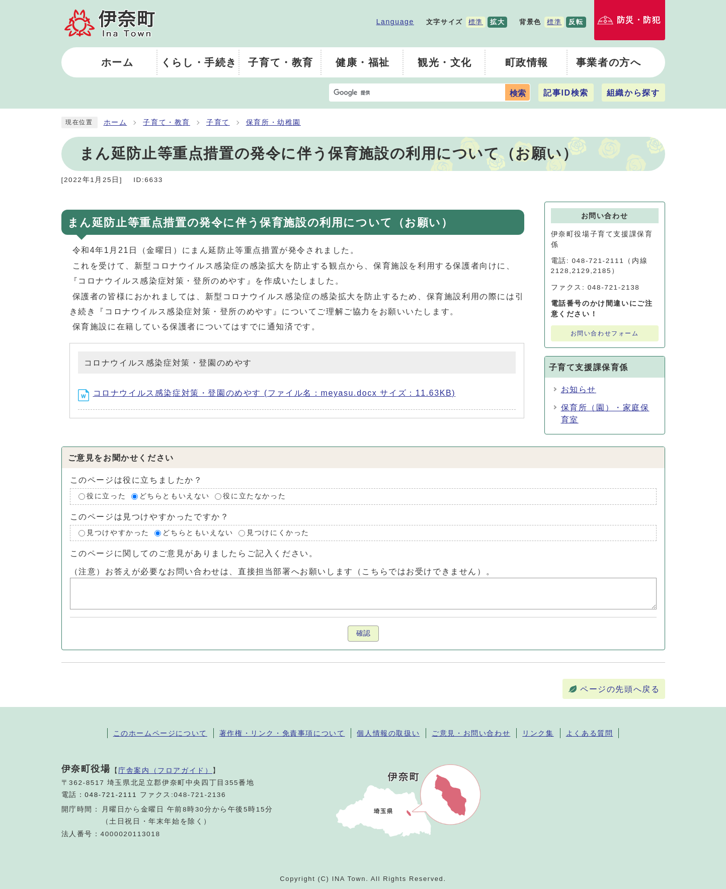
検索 (518, 93)
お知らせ (578, 389)
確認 (363, 633)
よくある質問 (589, 733)
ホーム (115, 122)
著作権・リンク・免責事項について (282, 733)
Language (395, 22)
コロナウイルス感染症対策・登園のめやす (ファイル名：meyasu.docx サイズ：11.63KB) (267, 393)
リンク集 (537, 733)
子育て (218, 122)
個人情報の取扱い (388, 733)
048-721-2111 (111, 794)
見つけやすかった (118, 533)
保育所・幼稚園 (273, 122)
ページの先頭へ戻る (620, 689)
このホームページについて (160, 733)
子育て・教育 (166, 122)
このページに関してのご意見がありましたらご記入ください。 (194, 553)
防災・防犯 (639, 20)
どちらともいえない (174, 496)
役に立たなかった (254, 496)
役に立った (106, 496)
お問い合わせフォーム (605, 333)
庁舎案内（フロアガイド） (165, 770)
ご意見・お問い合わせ (471, 733)
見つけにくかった (278, 533)
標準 (475, 22)
